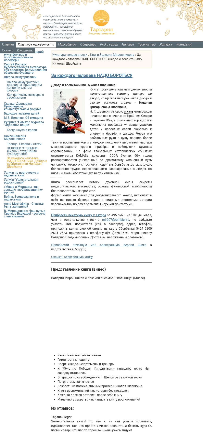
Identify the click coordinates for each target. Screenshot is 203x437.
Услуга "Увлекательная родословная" (21, 181)
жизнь (128, 111)
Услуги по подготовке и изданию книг (21, 174)
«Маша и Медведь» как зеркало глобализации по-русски (23, 189)
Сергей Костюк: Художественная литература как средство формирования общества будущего (25, 68)
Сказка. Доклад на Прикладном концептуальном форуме (22, 106)
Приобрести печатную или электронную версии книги (98, 245)
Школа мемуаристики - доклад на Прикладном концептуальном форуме (24, 86)
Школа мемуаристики (20, 77)
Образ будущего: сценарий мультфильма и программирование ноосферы (24, 56)
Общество (88, 44)
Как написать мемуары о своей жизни (25, 96)
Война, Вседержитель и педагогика (21, 198)
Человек (128, 44)
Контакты (25, 50)
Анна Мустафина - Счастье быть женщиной (24, 205)
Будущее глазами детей (21, 113)
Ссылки (7, 50)
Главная (8, 44)
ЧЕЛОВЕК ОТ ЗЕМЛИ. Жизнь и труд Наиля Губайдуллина (22, 151)
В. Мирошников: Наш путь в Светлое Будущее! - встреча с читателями (24, 213)
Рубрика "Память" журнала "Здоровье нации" (24, 123)
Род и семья (109, 44)
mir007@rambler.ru (115, 220)
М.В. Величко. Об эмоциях (23, 118)
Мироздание (67, 44)
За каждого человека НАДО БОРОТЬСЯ (92, 75)
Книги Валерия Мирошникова (112, 55)
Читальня (183, 44)
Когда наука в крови (22, 130)
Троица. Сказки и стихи (24, 144)
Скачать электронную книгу (72, 257)
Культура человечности (36, 44)
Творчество (147, 44)
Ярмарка (165, 44)
